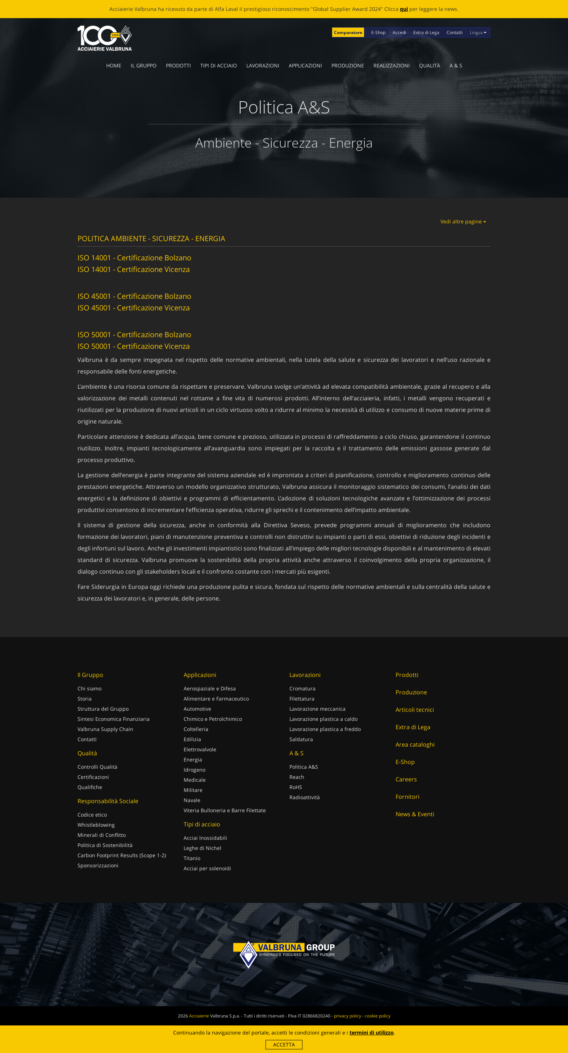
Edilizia (192, 739)
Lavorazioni (262, 65)
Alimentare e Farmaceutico (216, 698)
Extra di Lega (426, 32)
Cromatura (302, 688)
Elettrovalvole (200, 749)
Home (113, 65)
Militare (193, 789)
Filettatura (301, 698)
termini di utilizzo (372, 1032)
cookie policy (377, 1016)
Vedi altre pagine (463, 221)
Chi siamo (89, 688)
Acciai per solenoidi (207, 868)
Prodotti (178, 65)
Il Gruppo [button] (143, 65)
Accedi (399, 32)
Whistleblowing (96, 824)
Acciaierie (199, 1016)
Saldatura (301, 739)
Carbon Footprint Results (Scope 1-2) (122, 855)
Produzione (347, 65)
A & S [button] (456, 65)
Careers (406, 779)
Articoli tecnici (415, 710)
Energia (193, 759)
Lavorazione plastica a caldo (323, 718)
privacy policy (347, 1016)
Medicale (195, 779)
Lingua (478, 32)
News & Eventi (415, 814)
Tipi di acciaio (218, 65)
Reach (296, 776)
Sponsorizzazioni (98, 865)
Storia (85, 698)
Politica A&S (303, 766)
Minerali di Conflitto (102, 834)
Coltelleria (196, 729)
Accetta (284, 1044)
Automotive (197, 708)
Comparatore (348, 32)
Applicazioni (305, 65)
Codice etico (92, 814)
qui (404, 8)
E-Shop (378, 32)
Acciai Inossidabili (205, 837)
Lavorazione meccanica (317, 708)
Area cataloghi (415, 744)
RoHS (295, 787)
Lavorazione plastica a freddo (325, 729)
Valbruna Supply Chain (105, 729)
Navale (192, 800)
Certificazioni (93, 776)
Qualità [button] (429, 65)
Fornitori (407, 797)
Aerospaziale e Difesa (210, 688)
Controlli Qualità (97, 766)
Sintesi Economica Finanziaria (114, 718)
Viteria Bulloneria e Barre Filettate (225, 810)
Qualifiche (90, 787)
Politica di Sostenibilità (105, 845)
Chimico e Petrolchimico (213, 718)
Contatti (455, 32)
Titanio (192, 858)
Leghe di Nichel (202, 848)
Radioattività (304, 797)
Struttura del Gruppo (103, 708)
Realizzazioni (391, 65)
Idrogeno (194, 769)
